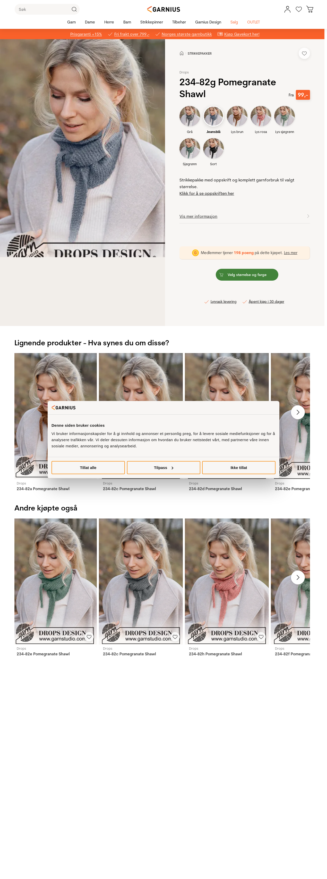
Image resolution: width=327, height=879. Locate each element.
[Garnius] (163, 9)
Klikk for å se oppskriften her (206, 193)
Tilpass (163, 467)
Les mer (290, 252)
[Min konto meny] (287, 9)
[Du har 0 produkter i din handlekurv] (310, 9)
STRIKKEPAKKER (200, 53)
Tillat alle (88, 467)
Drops (184, 72)
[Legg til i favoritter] (304, 53)
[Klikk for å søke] (74, 9)
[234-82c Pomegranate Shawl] (141, 581)
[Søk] (47, 9)
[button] (86, 148)
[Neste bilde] (298, 412)
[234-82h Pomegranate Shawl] (227, 581)
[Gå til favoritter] (298, 9)
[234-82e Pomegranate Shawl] (55, 581)
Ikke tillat (238, 467)
